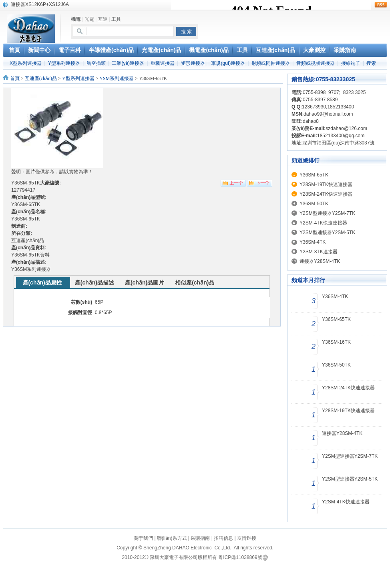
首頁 (15, 78)
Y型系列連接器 (64, 63)
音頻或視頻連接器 (315, 63)
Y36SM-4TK (313, 242)
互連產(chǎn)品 (41, 78)
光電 (89, 19)
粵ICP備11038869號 (240, 557)
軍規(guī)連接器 (228, 63)
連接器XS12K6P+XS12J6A (40, 4)
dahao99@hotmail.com (328, 114)
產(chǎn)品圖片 (144, 282)
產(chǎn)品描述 (94, 282)
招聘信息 (223, 538)
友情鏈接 (246, 538)
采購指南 (200, 538)
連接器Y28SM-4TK (320, 261)
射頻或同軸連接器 (270, 63)
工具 (116, 19)
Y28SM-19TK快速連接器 (326, 184)
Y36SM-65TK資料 (30, 255)
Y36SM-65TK (314, 175)
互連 (103, 19)
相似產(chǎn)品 (194, 282)
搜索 (371, 63)
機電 (75, 19)
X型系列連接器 (26, 63)
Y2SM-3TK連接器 (319, 251)
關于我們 (143, 538)
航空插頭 (96, 63)
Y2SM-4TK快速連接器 (323, 223)
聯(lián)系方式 (172, 538)
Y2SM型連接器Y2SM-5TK (327, 232)
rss (380, 5)
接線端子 (350, 63)
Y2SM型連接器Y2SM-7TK (327, 213)
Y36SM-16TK (336, 342)
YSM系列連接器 (116, 78)
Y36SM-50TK (314, 203)
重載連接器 (163, 63)
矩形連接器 (193, 63)
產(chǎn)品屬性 (42, 282)
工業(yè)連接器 (128, 63)
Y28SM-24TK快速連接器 (326, 194)
